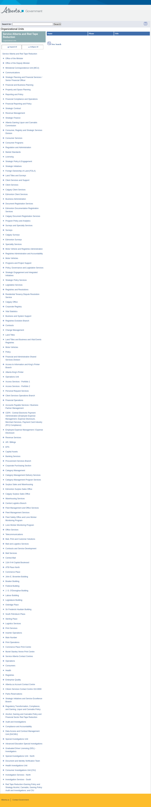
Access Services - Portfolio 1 (17, 382)
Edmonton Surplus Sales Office (18, 489)
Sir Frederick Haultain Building (18, 609)
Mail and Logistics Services (17, 544)
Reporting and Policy (14, 94)
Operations (10, 661)
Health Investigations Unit (16, 765)
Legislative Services (13, 285)
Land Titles (10, 335)
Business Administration (15, 199)
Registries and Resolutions (16, 289)
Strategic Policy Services (16, 280)
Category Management (15, 470)
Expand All (12, 47)
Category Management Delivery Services (22, 475)
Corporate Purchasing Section (18, 466)
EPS (7, 447)
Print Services (11, 628)
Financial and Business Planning (19, 85)
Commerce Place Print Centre (18, 647)
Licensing (9, 157)
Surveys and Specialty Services (18, 225)
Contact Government (21, 800)
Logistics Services (13, 623)
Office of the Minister (14, 58)
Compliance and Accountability (18, 726)
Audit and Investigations (15, 722)
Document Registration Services (19, 204)
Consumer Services (13, 138)
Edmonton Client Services (16, 194)
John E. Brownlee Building (16, 577)
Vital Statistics (11, 311)
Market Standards (13, 152)
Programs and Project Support (18, 263)
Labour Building (12, 595)
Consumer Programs (14, 143)
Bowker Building (12, 581)
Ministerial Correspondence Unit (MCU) (22, 68)
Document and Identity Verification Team (22, 761)
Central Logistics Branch (15, 503)
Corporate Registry (13, 307)
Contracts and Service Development (20, 548)
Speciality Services (13, 244)
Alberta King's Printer (14, 372)
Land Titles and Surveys (15, 175)
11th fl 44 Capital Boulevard (17, 562)
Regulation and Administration (18, 147)
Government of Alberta (24, 8)
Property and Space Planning (18, 90)
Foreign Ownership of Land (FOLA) (20, 171)
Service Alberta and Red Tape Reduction (19, 54)
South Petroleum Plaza (15, 614)
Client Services (11, 185)
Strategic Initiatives (13, 166)
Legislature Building (13, 600)
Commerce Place (12, 572)
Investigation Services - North (18, 775)
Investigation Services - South (18, 779)
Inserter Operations (13, 633)
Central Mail (10, 558)
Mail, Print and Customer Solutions (20, 539)
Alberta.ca (5, 800)
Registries (9, 675)
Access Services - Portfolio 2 (17, 386)
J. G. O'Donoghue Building (16, 591)
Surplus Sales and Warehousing (19, 484)
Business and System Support (18, 316)
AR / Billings (10, 442)
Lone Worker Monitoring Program (19, 525)
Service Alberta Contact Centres (19, 656)
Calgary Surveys (12, 235)
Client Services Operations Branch (20, 396)
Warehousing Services (15, 498)
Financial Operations (14, 400)
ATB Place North (12, 567)
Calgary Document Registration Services (22, 216)
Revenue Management (15, 113)
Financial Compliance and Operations (21, 99)
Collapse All (33, 47)
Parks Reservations (13, 694)
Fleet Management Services (17, 512)
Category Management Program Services (23, 480)
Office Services (11, 530)
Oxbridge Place (12, 605)
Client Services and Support (17, 180)
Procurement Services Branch (18, 461)
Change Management (14, 330)
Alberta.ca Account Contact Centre (20, 684)
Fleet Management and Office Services (22, 508)
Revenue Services (13, 437)
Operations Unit (12, 377)
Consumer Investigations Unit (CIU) (20, 770)
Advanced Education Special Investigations (23, 744)
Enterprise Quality (13, 680)
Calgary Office (11, 302)
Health (8, 670)
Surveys (8, 230)
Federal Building (12, 586)
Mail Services (11, 553)
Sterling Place (11, 619)
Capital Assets (11, 452)
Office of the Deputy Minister (17, 63)
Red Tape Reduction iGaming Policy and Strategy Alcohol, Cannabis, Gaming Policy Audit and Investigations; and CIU (23, 787)
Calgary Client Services (15, 190)
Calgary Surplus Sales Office (17, 494)
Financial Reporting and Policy (18, 104)
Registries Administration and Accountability (24, 254)
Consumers (10, 666)
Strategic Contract (13, 108)
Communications (12, 72)
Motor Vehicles (11, 258)
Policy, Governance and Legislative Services (24, 268)
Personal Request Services (17, 391)
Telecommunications (14, 534)
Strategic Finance (12, 118)
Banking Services (12, 456)
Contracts (9, 325)
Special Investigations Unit (16, 739)
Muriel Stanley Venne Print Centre (20, 652)
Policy (8, 352)
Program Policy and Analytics (17, 221)
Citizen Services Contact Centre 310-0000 (23, 689)
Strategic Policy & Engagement (18, 161)
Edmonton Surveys (13, 240)
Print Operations (12, 642)
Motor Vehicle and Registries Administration (24, 249)
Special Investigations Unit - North (20, 756)
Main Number (11, 637)
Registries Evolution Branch (17, 321)
